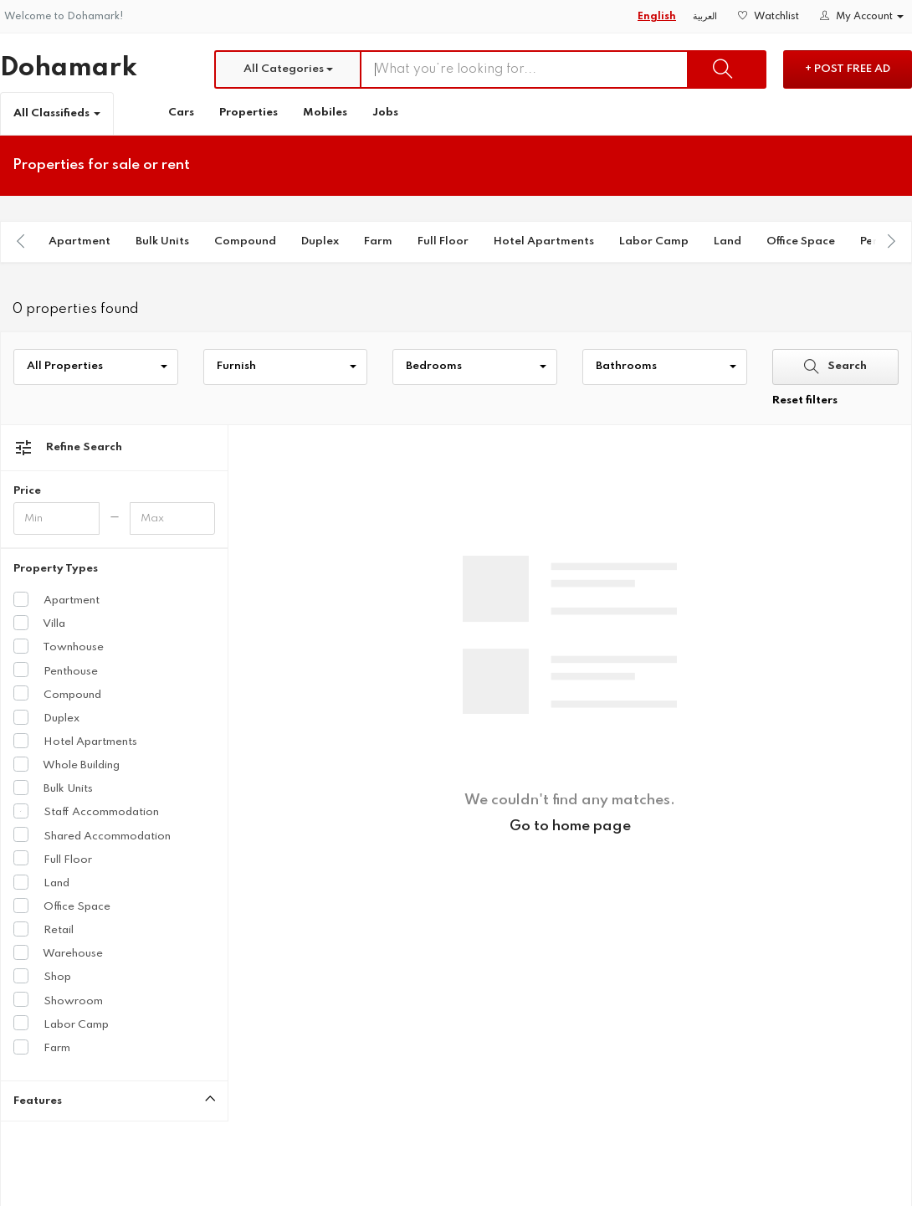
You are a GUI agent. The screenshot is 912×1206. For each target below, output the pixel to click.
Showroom (58, 1000)
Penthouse (55, 670)
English (657, 17)
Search (835, 366)
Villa (39, 622)
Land (727, 241)
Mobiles (325, 112)
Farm (378, 241)
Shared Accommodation (92, 835)
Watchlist (768, 16)
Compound (245, 241)
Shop (42, 976)
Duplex (320, 241)
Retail (43, 929)
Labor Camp (654, 241)
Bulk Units (162, 241)
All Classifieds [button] (56, 113)
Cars (181, 112)
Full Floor (443, 241)
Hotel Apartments (544, 241)
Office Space (800, 241)
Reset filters (805, 400)
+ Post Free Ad (847, 69)
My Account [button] (862, 16)
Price (27, 490)
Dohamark (68, 68)
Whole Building (66, 764)
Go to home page (570, 826)
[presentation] (21, 241)
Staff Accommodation (86, 811)
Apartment (79, 241)
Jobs (385, 112)
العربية (705, 17)
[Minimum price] (56, 518)
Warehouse (58, 952)
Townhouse (58, 646)
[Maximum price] (173, 518)
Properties (248, 112)
